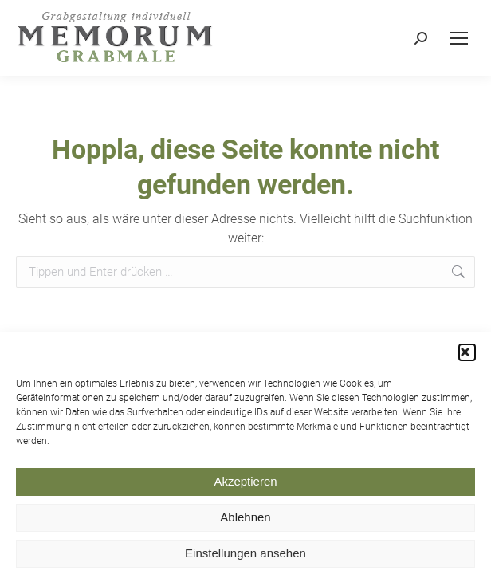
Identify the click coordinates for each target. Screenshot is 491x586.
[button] (467, 356)
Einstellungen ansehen (245, 557)
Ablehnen (245, 521)
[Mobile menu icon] (459, 38)
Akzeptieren (245, 485)
